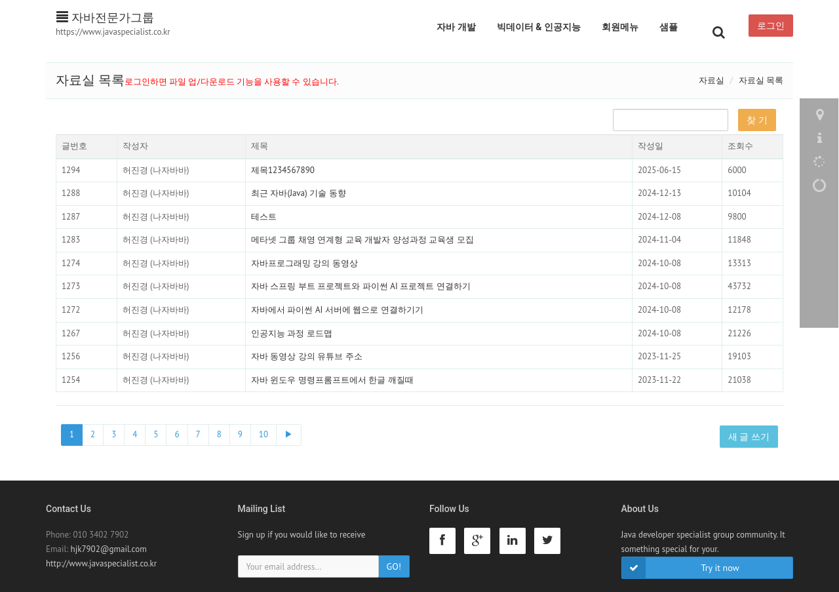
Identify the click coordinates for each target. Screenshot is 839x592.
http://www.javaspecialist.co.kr (101, 563)
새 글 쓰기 (749, 437)
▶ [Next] (288, 434)
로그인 (771, 25)
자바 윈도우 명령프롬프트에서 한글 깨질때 (332, 379)
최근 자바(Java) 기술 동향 (298, 193)
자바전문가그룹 (105, 17)
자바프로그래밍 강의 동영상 (304, 263)
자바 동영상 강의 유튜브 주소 (306, 356)
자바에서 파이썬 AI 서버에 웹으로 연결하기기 (337, 309)
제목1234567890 (283, 170)
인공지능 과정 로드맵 (291, 333)
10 (263, 434)
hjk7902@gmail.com (109, 549)
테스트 (264, 216)
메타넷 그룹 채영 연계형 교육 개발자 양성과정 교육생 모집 (362, 239)
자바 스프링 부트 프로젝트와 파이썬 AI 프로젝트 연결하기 (361, 286)
